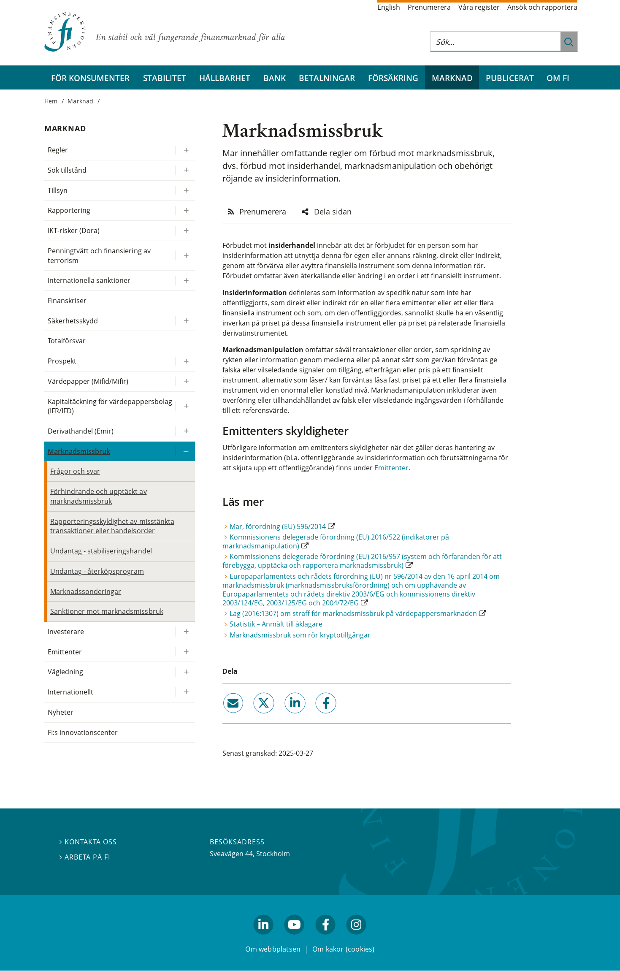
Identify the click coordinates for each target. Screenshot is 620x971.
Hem (50, 101)
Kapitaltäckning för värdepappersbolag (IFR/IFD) (110, 406)
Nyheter (60, 712)
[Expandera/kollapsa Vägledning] (185, 672)
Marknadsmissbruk (79, 451)
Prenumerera (429, 7)
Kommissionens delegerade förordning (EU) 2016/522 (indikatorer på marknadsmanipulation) (335, 541)
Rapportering (69, 210)
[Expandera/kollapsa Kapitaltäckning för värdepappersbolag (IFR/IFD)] (185, 406)
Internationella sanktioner (89, 280)
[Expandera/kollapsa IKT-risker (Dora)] (185, 231)
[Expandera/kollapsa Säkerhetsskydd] (185, 321)
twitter (252, 717)
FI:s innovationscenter (83, 732)
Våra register (479, 7)
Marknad (452, 78)
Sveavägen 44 (231, 853)
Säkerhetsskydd (73, 320)
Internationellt (70, 692)
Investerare (66, 631)
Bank (274, 78)
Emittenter (391, 467)
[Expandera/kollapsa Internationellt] (185, 692)
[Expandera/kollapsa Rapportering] (185, 210)
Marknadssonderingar (86, 591)
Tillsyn (58, 190)
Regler (58, 150)
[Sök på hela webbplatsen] (495, 42)
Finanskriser (67, 300)
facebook (316, 717)
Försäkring (393, 78)
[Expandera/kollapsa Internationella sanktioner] (185, 280)
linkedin (283, 717)
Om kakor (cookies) (343, 949)
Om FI (558, 78)
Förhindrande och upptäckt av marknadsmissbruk (98, 496)
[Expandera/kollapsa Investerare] (185, 632)
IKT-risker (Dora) (74, 230)
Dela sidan (333, 211)
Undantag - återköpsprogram (97, 571)
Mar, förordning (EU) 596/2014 (278, 526)
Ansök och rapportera (542, 7)
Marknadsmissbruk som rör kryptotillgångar (300, 635)
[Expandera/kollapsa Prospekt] (185, 361)
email (225, 717)
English (388, 7)
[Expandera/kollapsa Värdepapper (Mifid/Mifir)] (185, 381)
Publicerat (510, 78)
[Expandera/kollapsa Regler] (185, 150)
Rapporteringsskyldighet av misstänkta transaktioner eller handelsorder (112, 526)
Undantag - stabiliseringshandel (101, 551)
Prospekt (62, 361)
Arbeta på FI (85, 857)
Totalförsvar (67, 340)
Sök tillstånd (67, 170)
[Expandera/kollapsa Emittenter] (185, 652)
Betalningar (327, 78)
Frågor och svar (75, 471)
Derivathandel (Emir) (81, 431)
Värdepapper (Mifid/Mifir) (88, 381)
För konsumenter (90, 78)
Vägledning (65, 671)
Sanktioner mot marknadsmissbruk (106, 611)
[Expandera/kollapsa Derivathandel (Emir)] (185, 431)
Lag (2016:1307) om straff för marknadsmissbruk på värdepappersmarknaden (353, 613)
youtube (294, 938)
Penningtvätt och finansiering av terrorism (99, 255)
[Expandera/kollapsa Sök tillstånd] (185, 170)
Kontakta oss (88, 842)
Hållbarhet (224, 78)
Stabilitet (164, 78)
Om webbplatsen (273, 949)
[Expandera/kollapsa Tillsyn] (185, 191)
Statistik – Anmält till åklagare (276, 624)
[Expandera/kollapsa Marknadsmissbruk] (185, 451)
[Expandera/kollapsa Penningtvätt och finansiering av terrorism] (185, 255)
